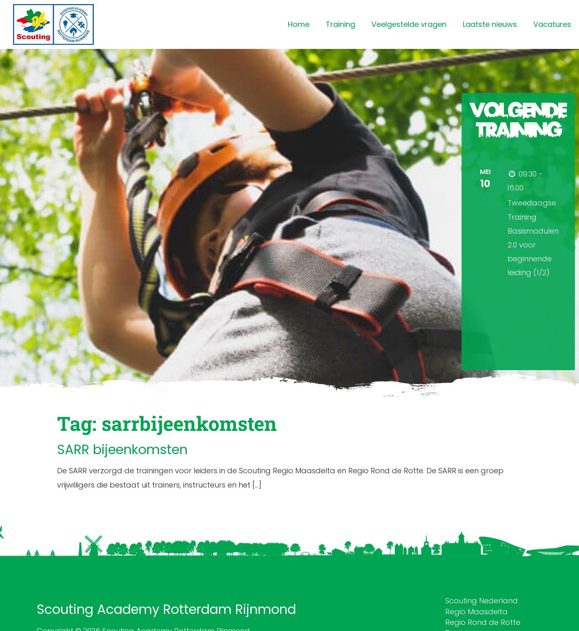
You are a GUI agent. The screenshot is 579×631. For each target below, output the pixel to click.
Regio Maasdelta (476, 612)
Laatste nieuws (490, 24)
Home (298, 24)
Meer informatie (532, 290)
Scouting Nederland (481, 601)
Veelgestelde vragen (408, 24)
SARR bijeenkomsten (122, 449)
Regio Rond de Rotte (482, 622)
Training (340, 24)
